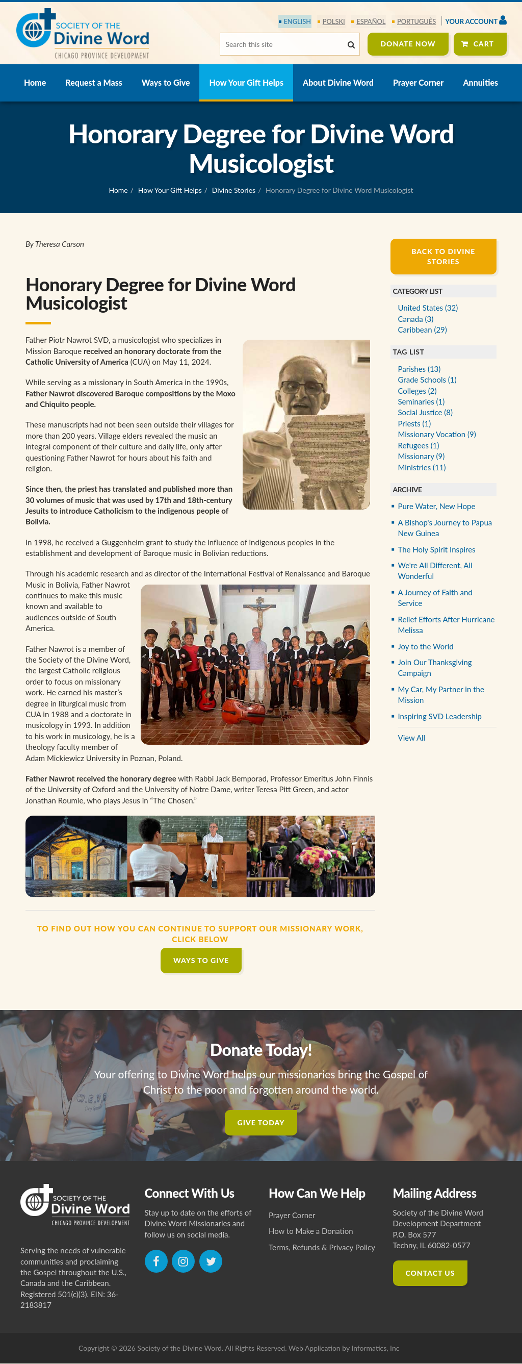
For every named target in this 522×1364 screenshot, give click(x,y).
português (417, 21)
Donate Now (407, 43)
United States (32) (428, 308)
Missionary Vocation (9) (437, 434)
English (298, 21)
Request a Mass (93, 83)
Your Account (476, 20)
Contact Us (430, 1273)
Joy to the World (426, 646)
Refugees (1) (418, 445)
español (371, 21)
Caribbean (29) (422, 330)
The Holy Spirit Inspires (437, 549)
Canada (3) (416, 318)
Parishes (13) (419, 369)
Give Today (261, 1122)
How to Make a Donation (311, 1231)
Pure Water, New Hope (437, 506)
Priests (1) (414, 423)
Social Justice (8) (425, 412)
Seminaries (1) (421, 402)
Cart (484, 43)
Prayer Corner (418, 83)
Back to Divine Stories (443, 256)
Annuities (480, 83)
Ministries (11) (422, 467)
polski (334, 21)
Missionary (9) (421, 456)
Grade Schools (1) (427, 380)
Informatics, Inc (375, 1348)
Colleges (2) (417, 390)
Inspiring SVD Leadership (440, 716)
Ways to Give (166, 83)
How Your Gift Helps (246, 83)
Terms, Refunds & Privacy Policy (322, 1247)
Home (35, 83)
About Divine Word (338, 83)
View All (412, 738)
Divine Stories (233, 190)
